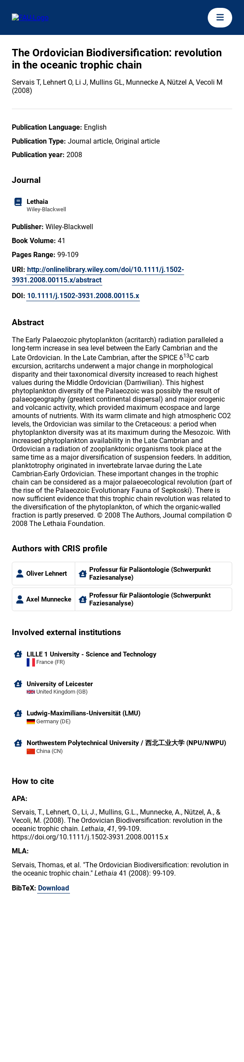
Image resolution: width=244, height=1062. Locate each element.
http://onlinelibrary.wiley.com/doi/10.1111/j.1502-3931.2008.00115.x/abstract (98, 274)
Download (53, 888)
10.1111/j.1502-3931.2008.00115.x (83, 296)
